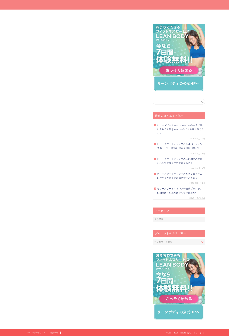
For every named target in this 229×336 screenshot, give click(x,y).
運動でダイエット (160, 13)
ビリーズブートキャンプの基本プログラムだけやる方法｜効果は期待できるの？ (179, 176)
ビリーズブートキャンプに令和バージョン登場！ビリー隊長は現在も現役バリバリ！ (179, 146)
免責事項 (54, 333)
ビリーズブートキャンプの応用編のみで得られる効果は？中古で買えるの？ (179, 161)
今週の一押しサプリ (69, 14)
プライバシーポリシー (35, 333)
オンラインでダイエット (130, 14)
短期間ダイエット (190, 13)
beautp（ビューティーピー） (114, 4)
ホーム (39, 13)
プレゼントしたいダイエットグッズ (99, 14)
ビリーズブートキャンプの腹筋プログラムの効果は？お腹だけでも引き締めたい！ (179, 190)
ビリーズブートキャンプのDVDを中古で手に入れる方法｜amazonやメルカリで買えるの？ (180, 129)
